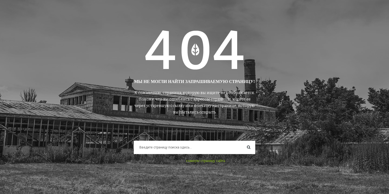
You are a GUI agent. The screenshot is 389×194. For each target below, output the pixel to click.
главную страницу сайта (205, 161)
